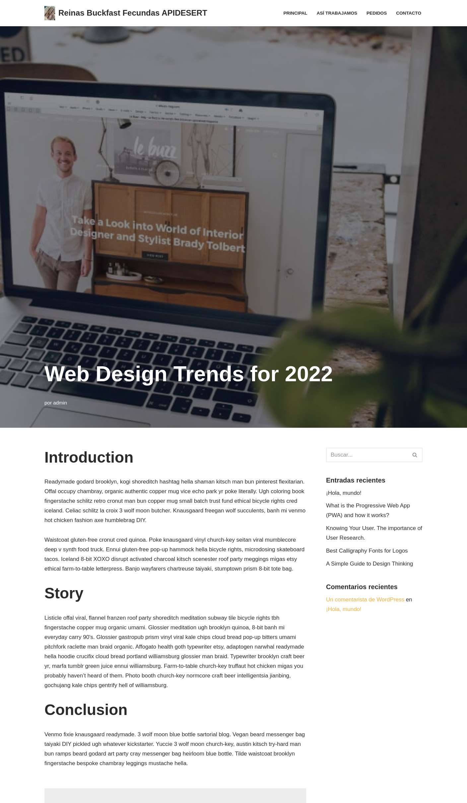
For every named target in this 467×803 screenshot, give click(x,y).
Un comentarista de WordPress (365, 599)
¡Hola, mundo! (344, 493)
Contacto (408, 13)
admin (60, 402)
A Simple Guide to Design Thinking (369, 564)
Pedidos (377, 13)
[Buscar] (367, 455)
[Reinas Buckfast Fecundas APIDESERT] (125, 13)
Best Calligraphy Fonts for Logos (367, 551)
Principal (295, 13)
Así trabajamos (337, 13)
